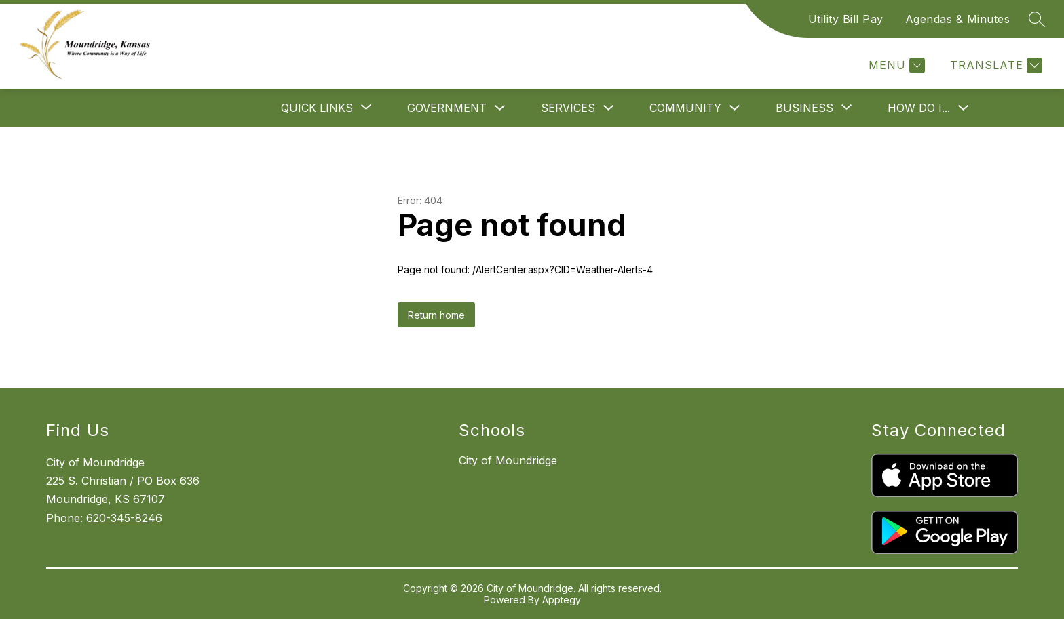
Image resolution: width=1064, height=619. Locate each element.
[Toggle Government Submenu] (500, 108)
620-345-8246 (124, 518)
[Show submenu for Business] (804, 108)
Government (447, 108)
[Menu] (895, 65)
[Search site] (1037, 19)
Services (568, 108)
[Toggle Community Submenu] (735, 108)
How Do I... (919, 108)
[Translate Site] (994, 65)
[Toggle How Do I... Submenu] (963, 108)
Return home (436, 315)
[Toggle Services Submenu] (609, 108)
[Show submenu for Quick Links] (317, 108)
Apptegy (561, 599)
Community (685, 108)
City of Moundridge (508, 460)
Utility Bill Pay (846, 19)
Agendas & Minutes (957, 19)
